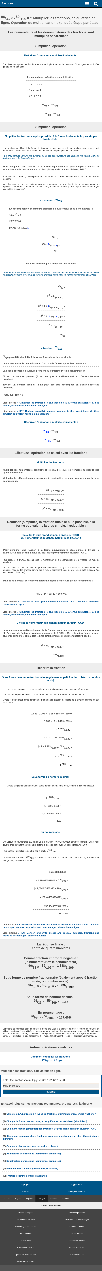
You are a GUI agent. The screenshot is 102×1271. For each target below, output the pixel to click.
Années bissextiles (76, 1248)
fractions (7, 3)
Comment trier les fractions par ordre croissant (32, 1146)
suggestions (76, 1184)
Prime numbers (25, 1234)
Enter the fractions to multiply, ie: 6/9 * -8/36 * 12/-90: (34, 1080)
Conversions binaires (76, 1241)
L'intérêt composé (76, 1254)
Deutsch (6, 1199)
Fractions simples (25, 1213)
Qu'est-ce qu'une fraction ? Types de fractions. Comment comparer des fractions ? (52, 1114)
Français (41, 1199)
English (18, 1199)
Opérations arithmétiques (25, 1254)
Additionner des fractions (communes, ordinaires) (33, 1153)
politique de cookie (76, 1192)
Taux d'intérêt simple (25, 1262)
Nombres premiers (76, 1227)
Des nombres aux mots (25, 1219)
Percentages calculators (25, 1227)
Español (29, 1199)
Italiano (53, 1199)
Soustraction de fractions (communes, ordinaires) (34, 1161)
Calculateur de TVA (25, 1248)
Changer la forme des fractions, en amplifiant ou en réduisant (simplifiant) (47, 1121)
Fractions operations (76, 1213)
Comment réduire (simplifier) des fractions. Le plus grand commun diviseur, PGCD (51, 1128)
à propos (26, 1184)
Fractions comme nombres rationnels (27, 1175)
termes (25, 1192)
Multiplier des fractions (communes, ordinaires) (32, 1168)
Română (65, 1199)
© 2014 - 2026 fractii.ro (51, 1206)
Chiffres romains (77, 1234)
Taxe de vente (25, 1241)
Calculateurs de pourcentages (76, 1219)
